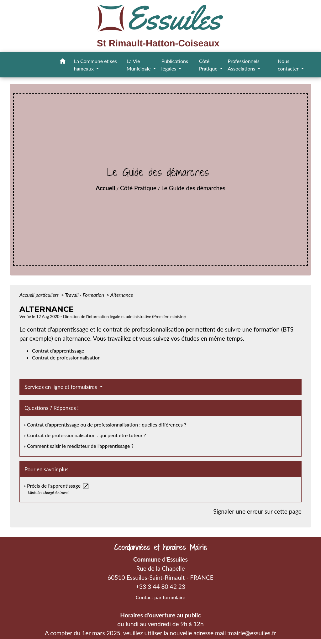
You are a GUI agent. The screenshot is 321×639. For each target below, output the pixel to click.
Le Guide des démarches (193, 187)
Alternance (121, 295)
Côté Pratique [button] (209, 64)
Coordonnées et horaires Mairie (160, 547)
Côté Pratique (138, 187)
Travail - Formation (85, 295)
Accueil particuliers (39, 295)
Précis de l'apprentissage (58, 486)
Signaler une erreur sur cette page (257, 511)
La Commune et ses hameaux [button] (95, 64)
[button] (62, 62)
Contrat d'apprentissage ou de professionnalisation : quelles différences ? (106, 424)
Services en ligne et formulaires (61, 387)
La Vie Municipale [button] (139, 64)
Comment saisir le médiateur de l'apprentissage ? (80, 446)
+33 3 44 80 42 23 (160, 586)
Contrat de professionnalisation (66, 357)
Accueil (105, 187)
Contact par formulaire (160, 597)
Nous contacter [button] (289, 64)
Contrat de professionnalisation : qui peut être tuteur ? (86, 435)
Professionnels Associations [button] (243, 64)
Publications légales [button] (174, 64)
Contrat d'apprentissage (58, 351)
